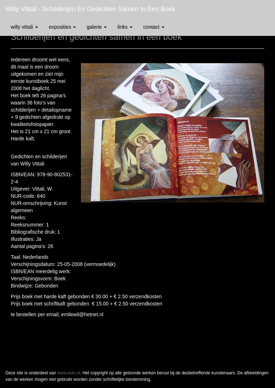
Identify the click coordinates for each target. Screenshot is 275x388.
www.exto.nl (68, 372)
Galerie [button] (97, 27)
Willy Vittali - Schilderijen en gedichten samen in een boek (90, 9)
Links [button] (124, 27)
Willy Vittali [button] (24, 27)
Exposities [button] (62, 27)
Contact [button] (153, 27)
